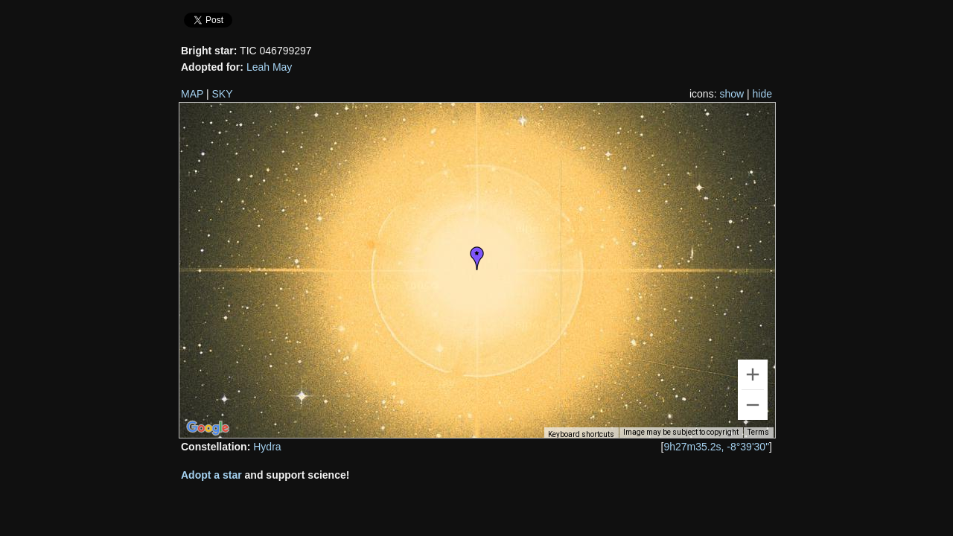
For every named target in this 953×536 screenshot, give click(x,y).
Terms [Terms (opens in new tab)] (758, 432)
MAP (192, 94)
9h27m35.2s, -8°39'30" (716, 447)
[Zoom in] (753, 374)
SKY (222, 94)
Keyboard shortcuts (581, 434)
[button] (477, 258)
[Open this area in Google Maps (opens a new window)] (207, 428)
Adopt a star (211, 475)
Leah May (269, 67)
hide (762, 94)
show (731, 94)
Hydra (267, 447)
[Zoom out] (753, 405)
